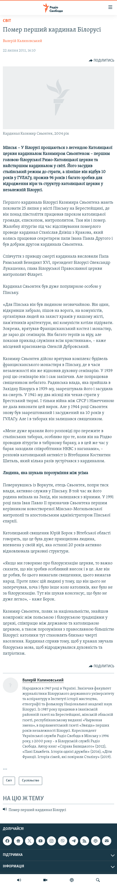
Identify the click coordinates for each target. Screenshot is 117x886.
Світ (7, 21)
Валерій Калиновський (22, 41)
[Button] (101, 60)
